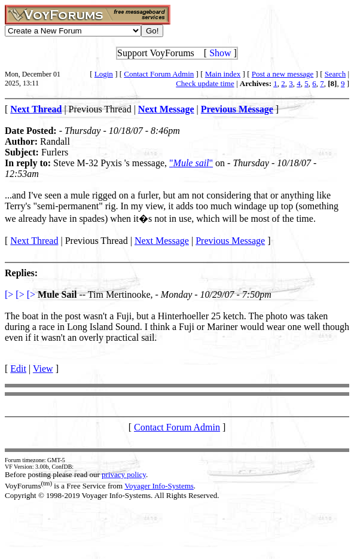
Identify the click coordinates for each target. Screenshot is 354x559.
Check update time (205, 83)
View (43, 368)
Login (103, 73)
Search (335, 73)
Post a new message (283, 73)
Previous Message (230, 241)
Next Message (162, 241)
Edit (18, 368)
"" (191, 163)
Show (220, 53)
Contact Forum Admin (159, 73)
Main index (223, 73)
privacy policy (124, 474)
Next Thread (34, 241)
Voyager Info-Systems (159, 485)
